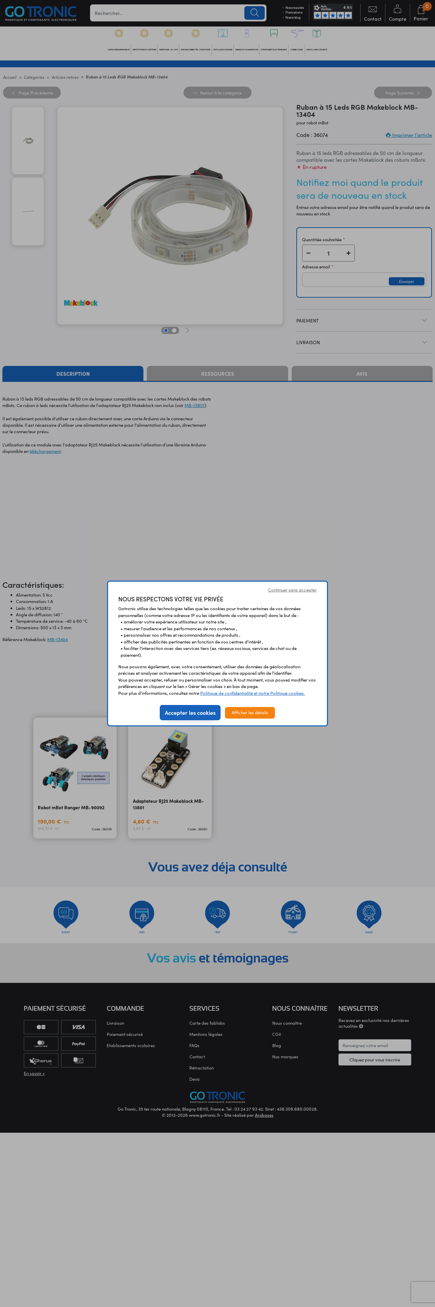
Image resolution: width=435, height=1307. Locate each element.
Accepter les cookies (190, 712)
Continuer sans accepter (292, 590)
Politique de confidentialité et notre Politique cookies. (252, 693)
